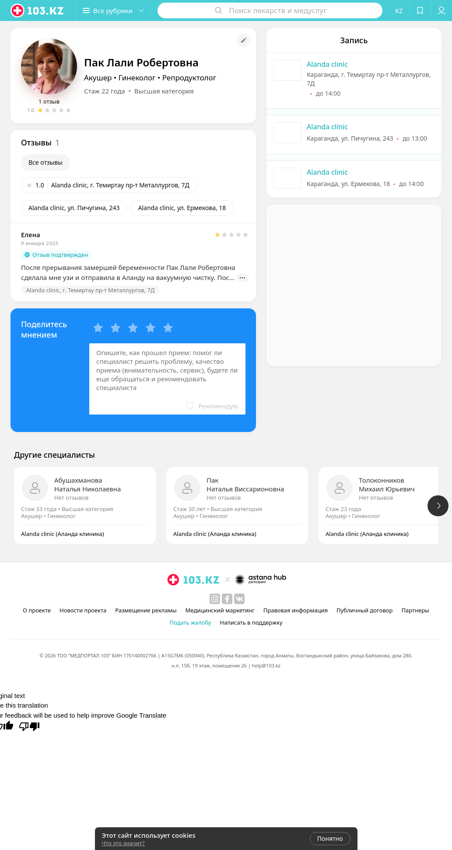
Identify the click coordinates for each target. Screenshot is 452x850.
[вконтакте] (239, 599)
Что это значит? (123, 843)
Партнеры (415, 610)
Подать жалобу (190, 622)
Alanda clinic (327, 64)
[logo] (38, 10)
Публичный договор (364, 610)
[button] (113, 10)
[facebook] (227, 599)
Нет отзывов (71, 497)
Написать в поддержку (251, 622)
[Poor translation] (29, 726)
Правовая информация (295, 610)
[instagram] (215, 599)
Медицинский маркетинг (220, 610)
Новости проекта (83, 610)
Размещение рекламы (145, 610)
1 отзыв (49, 101)
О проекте (37, 610)
